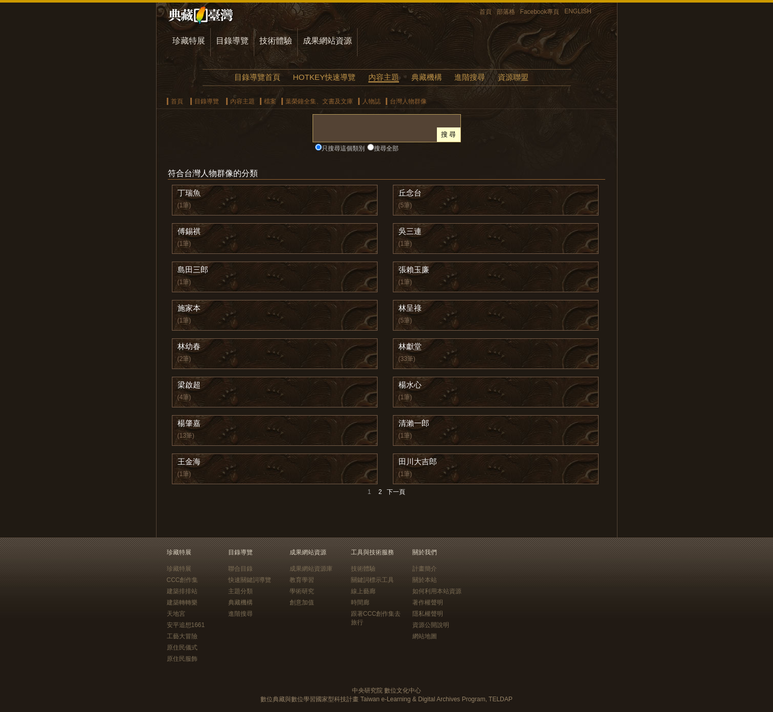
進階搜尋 (469, 77)
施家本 (189, 308)
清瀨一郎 (414, 423)
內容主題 (383, 77)
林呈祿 (410, 308)
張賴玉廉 (414, 269)
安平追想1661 (186, 625)
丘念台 (410, 192)
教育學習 (302, 580)
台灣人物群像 (408, 101)
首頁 (485, 11)
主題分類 (240, 591)
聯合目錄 (240, 568)
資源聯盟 (513, 77)
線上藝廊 (363, 591)
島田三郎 (193, 269)
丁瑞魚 (189, 192)
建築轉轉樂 (182, 602)
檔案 (270, 101)
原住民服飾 (182, 658)
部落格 (506, 11)
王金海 (189, 461)
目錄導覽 (232, 40)
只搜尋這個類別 (343, 148)
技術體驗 (275, 40)
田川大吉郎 (418, 461)
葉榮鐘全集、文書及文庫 (319, 101)
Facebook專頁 (540, 11)
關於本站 (424, 580)
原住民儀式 (182, 647)
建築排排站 (182, 591)
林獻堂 (410, 346)
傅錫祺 (189, 231)
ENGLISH (577, 11)
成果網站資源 (327, 40)
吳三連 (410, 231)
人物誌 (371, 101)
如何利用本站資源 (436, 591)
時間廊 (360, 602)
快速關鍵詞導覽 (249, 580)
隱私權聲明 (427, 613)
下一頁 (396, 491)
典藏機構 (426, 77)
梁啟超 (189, 384)
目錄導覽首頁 (257, 77)
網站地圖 (424, 636)
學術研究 (302, 591)
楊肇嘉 (189, 423)
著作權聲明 (427, 602)
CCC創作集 (182, 580)
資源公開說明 (430, 625)
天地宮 (176, 613)
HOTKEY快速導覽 (324, 77)
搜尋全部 (386, 148)
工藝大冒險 (182, 636)
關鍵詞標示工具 (372, 580)
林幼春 (189, 346)
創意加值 (302, 602)
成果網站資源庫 (311, 568)
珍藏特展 (188, 40)
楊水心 (410, 384)
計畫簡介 (424, 568)
